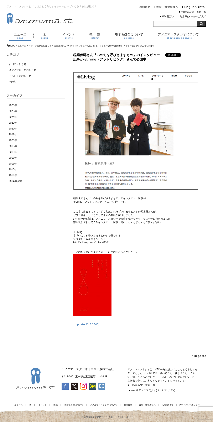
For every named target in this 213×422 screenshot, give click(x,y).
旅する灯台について (128, 37)
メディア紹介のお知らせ (39, 46)
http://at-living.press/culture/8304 (91, 242)
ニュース (20, 37)
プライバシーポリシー (189, 405)
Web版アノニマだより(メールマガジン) (184, 16)
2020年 (13, 140)
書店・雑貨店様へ (166, 7)
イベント (68, 37)
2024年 (13, 117)
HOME (12, 46)
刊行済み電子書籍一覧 (193, 11)
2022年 (13, 128)
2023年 (13, 122)
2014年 (13, 175)
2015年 (13, 169)
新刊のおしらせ (17, 64)
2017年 (13, 157)
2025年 (13, 111)
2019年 (13, 146)
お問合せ (144, 7)
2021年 (13, 134)
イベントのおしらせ (20, 75)
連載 (94, 37)
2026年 (13, 105)
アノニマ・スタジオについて (178, 37)
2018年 (13, 152)
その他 (12, 81)
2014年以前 (15, 181)
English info (193, 7)
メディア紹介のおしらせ (22, 70)
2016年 (13, 163)
